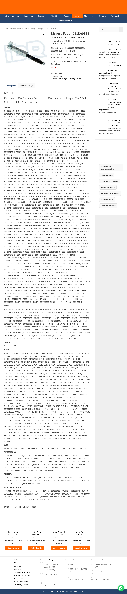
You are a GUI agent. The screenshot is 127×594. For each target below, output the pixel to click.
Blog (15, 563)
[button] (44, 35)
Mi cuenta (17, 569)
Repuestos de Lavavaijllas (110, 194)
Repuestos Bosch (107, 200)
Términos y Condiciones (22, 585)
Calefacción (117, 16)
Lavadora (17, 16)
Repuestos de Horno (108, 206)
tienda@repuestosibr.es (49, 585)
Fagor (74, 79)
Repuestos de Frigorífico (110, 181)
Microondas (90, 16)
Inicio (7, 16)
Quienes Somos (19, 560)
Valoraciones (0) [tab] (26, 85)
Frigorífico (56, 16)
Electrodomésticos (16, 29)
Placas (68, 16)
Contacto (17, 566)
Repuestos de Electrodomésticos (108, 167)
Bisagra (33, 29)
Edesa (70, 79)
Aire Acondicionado (64, 20)
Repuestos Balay (107, 175)
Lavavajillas (30, 16)
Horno (78, 16)
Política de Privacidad (21, 581)
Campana (104, 16)
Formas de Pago (20, 578)
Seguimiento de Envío (22, 572)
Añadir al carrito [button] (13, 548)
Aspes (60, 79)
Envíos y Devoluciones (22, 575)
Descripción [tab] (11, 85)
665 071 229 (100, 572)
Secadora (43, 16)
